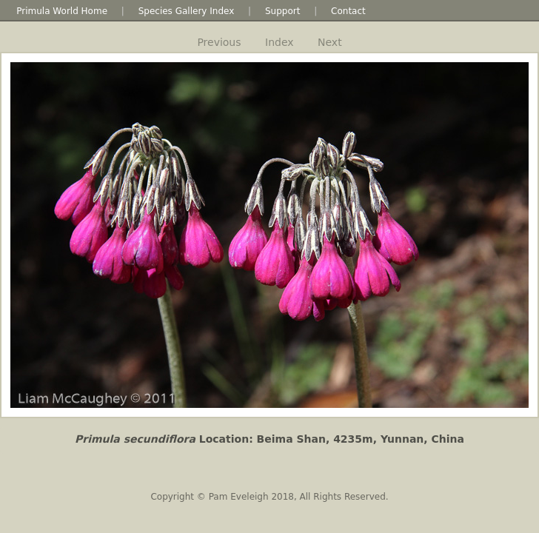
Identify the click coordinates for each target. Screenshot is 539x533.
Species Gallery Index (186, 11)
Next (330, 42)
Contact (348, 11)
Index (279, 42)
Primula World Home (61, 11)
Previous (219, 42)
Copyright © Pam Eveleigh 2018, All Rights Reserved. (269, 497)
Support (282, 11)
